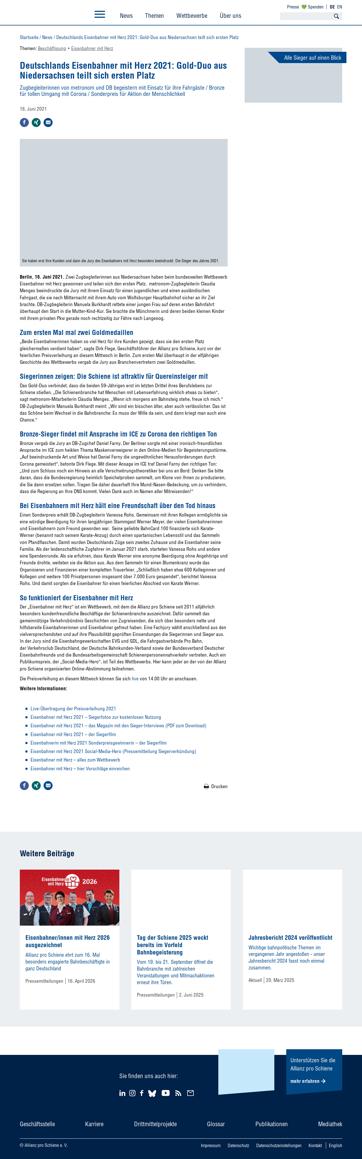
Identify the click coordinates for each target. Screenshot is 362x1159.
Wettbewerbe (191, 15)
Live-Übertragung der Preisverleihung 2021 (73, 708)
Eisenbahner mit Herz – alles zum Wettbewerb (75, 760)
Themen (154, 15)
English (335, 1145)
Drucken (219, 786)
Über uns (230, 15)
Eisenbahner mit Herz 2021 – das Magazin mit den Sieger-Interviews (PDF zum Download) (118, 725)
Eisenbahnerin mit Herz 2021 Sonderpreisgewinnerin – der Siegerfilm (99, 743)
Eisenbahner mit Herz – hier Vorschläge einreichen (80, 768)
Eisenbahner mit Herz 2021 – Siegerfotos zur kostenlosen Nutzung (96, 717)
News (126, 15)
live (135, 678)
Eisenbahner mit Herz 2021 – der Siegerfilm (73, 734)
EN (339, 7)
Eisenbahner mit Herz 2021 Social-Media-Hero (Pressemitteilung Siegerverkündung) (113, 751)
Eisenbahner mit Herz (92, 48)
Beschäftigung (52, 48)
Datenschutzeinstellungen (278, 1145)
